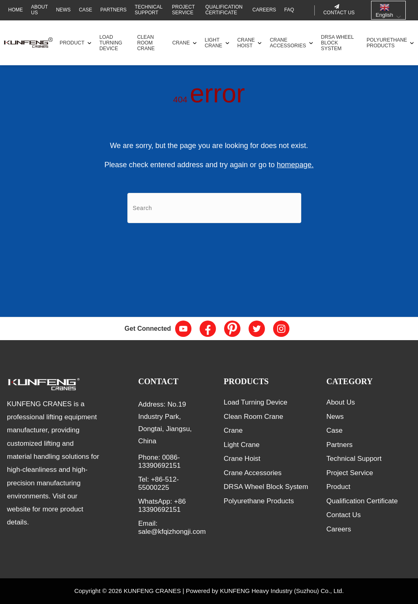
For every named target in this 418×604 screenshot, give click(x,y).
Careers (264, 10)
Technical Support (148, 9)
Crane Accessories (288, 43)
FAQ (289, 10)
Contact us (339, 12)
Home (15, 10)
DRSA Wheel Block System (337, 42)
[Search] (214, 208)
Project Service (183, 9)
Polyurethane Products (387, 43)
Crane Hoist (246, 43)
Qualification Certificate (223, 9)
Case (85, 10)
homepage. (295, 165)
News (63, 10)
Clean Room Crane (146, 42)
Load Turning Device (110, 42)
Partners (113, 10)
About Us (39, 9)
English (384, 10)
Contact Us (344, 515)
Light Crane (213, 43)
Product (72, 43)
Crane (181, 43)
